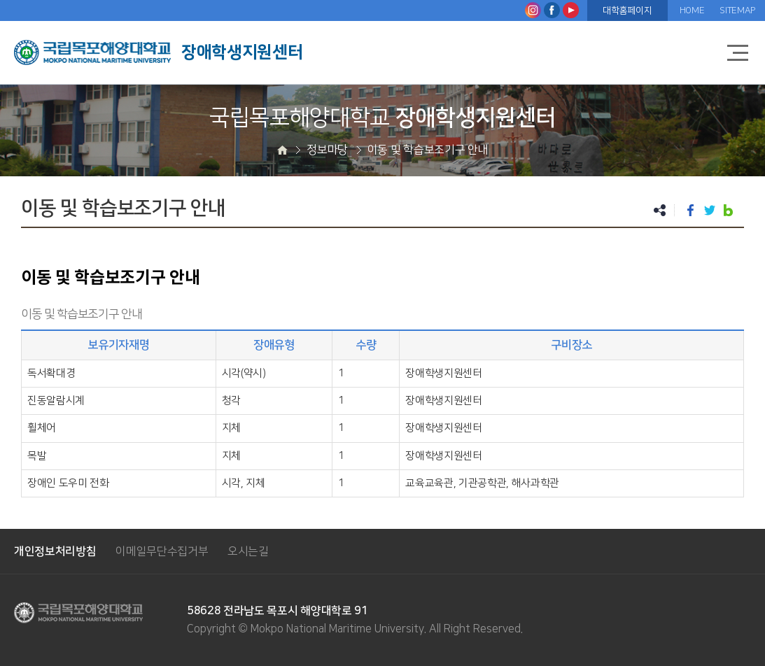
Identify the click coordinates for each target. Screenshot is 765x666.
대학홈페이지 (627, 10)
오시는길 (248, 551)
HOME (692, 10)
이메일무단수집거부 (161, 551)
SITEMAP (737, 10)
